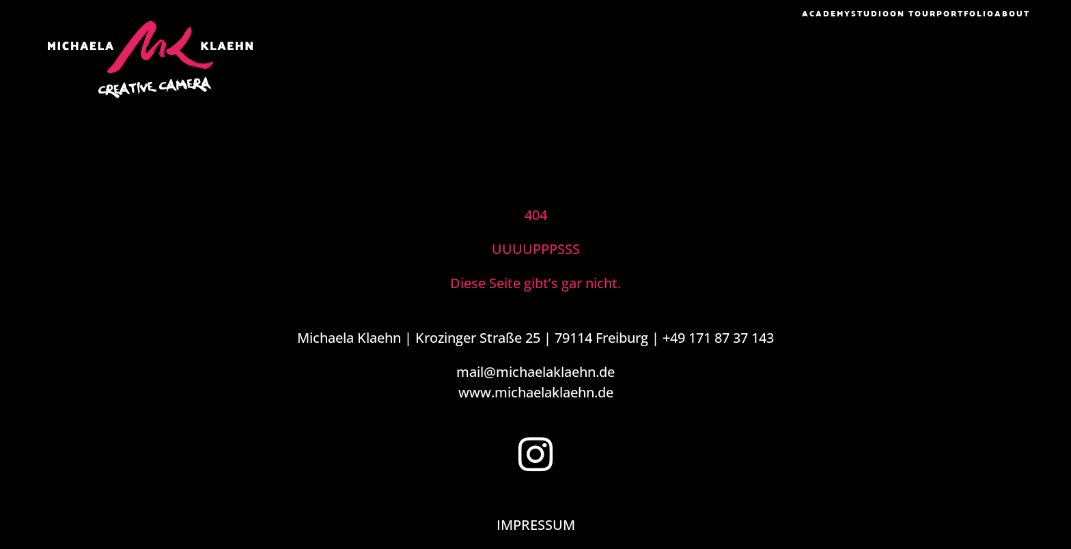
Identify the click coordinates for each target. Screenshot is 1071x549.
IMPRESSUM (536, 525)
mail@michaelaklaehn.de (535, 372)
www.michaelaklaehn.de (535, 392)
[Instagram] (535, 454)
